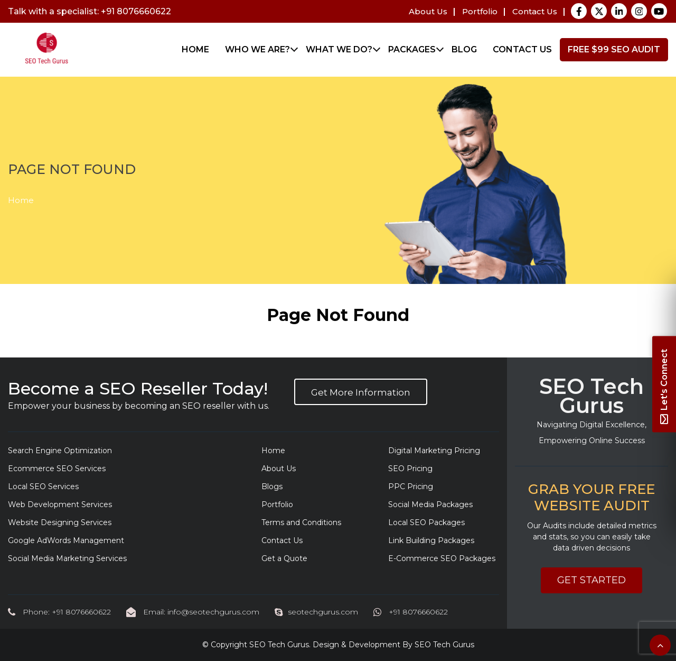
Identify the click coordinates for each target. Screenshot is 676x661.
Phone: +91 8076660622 (59, 612)
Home (195, 49)
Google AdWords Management (66, 540)
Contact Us (534, 11)
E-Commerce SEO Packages (441, 558)
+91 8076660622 (410, 612)
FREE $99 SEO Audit (614, 49)
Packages (412, 49)
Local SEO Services (43, 486)
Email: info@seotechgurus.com (192, 612)
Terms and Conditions (301, 522)
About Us (428, 11)
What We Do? (339, 49)
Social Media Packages (430, 504)
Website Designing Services (59, 522)
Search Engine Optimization (60, 450)
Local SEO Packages (426, 522)
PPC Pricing (410, 486)
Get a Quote (284, 558)
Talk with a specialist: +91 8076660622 (89, 11)
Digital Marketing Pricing (434, 450)
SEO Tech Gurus (279, 644)
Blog (464, 49)
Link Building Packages (431, 540)
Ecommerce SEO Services (57, 468)
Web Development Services (60, 504)
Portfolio (479, 11)
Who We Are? (257, 49)
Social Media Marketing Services (67, 558)
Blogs (272, 486)
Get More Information (360, 392)
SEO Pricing (410, 468)
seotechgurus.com (316, 612)
